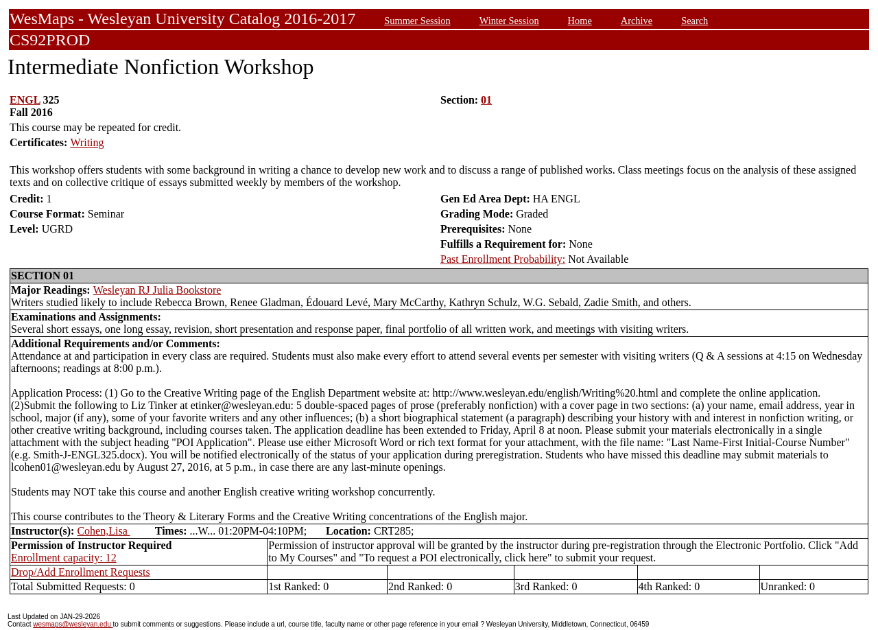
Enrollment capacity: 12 (64, 557)
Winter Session (509, 20)
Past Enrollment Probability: (502, 259)
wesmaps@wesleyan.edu (72, 624)
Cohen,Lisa (103, 531)
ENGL (25, 100)
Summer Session (417, 20)
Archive (636, 20)
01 (486, 100)
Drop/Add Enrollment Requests (80, 572)
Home (580, 20)
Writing (87, 142)
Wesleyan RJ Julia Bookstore (157, 290)
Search (694, 20)
